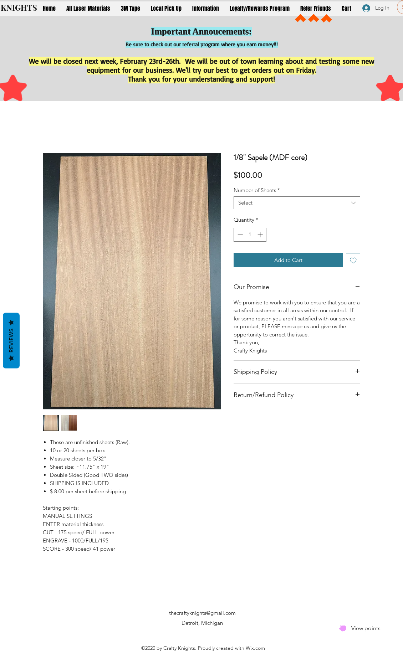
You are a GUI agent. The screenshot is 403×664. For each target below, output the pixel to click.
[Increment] (261, 234)
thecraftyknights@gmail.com (202, 612)
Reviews (11, 340)
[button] (88, 8)
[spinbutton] (250, 234)
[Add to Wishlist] (353, 260)
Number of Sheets (257, 190)
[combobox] (297, 202)
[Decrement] (239, 234)
